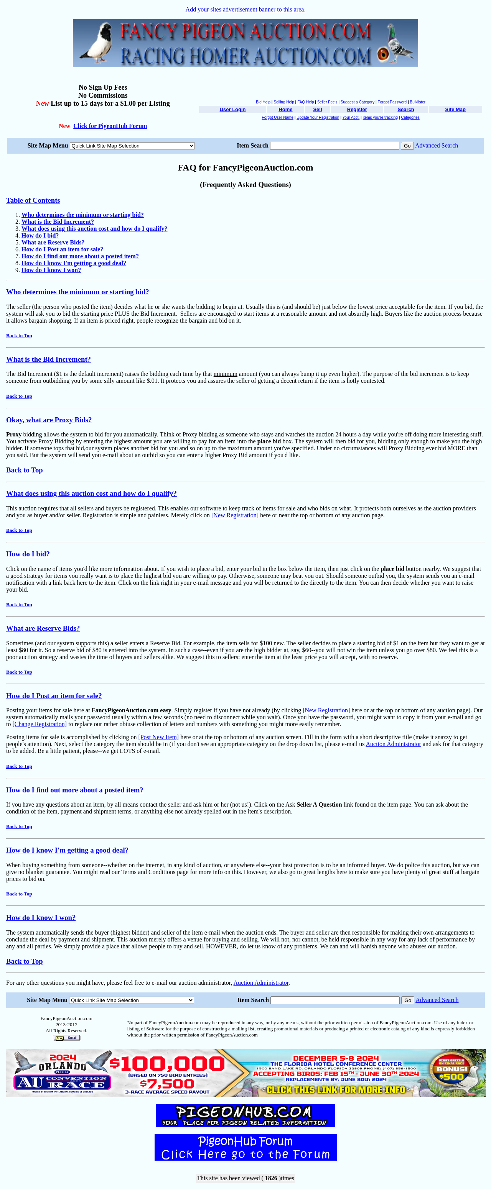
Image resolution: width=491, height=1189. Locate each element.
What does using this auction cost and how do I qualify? (91, 493)
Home (285, 109)
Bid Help (263, 102)
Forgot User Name (277, 117)
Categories (410, 117)
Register (357, 109)
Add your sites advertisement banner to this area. (246, 9)
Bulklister (418, 102)
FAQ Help (305, 102)
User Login (233, 109)
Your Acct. (351, 117)
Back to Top (19, 335)
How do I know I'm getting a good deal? (67, 850)
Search (405, 109)
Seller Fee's (327, 102)
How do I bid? (28, 554)
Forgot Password (392, 102)
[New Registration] (235, 515)
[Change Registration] (39, 724)
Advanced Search (436, 145)
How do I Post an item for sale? (54, 696)
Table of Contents (33, 200)
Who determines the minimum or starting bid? (77, 292)
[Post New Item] (158, 737)
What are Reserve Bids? (43, 628)
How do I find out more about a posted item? (74, 790)
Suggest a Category (357, 102)
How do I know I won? (41, 917)
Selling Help (284, 102)
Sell (317, 109)
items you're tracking (380, 117)
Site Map (455, 109)
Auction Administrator (393, 744)
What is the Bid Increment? (48, 359)
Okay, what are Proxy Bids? (49, 420)
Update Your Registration (318, 117)
